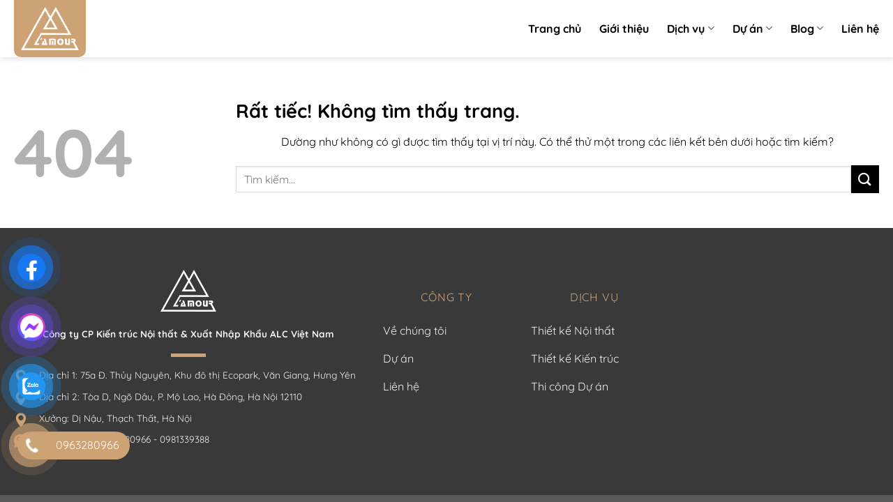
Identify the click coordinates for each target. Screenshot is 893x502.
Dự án (752, 29)
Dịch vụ (690, 29)
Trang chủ (554, 29)
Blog (806, 29)
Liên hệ (860, 29)
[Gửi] (865, 178)
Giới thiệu (624, 29)
